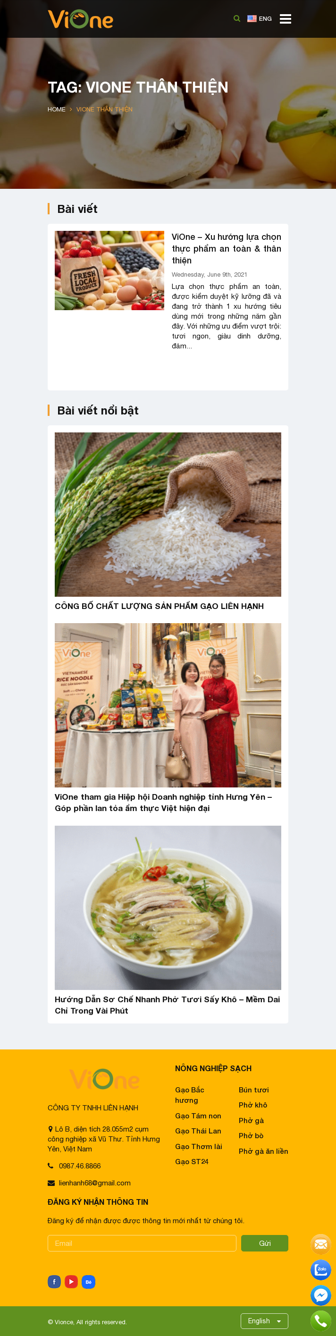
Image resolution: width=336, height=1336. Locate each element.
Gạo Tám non (198, 1115)
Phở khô (253, 1104)
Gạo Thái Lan (198, 1130)
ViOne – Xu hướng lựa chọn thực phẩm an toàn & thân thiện (226, 248)
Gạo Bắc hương (189, 1095)
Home (57, 109)
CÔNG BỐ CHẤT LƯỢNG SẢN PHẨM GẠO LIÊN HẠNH (159, 606)
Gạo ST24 (192, 1161)
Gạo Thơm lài (198, 1146)
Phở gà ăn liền (263, 1151)
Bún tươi (254, 1089)
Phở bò (251, 1135)
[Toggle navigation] (282, 22)
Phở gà (251, 1120)
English (259, 1321)
